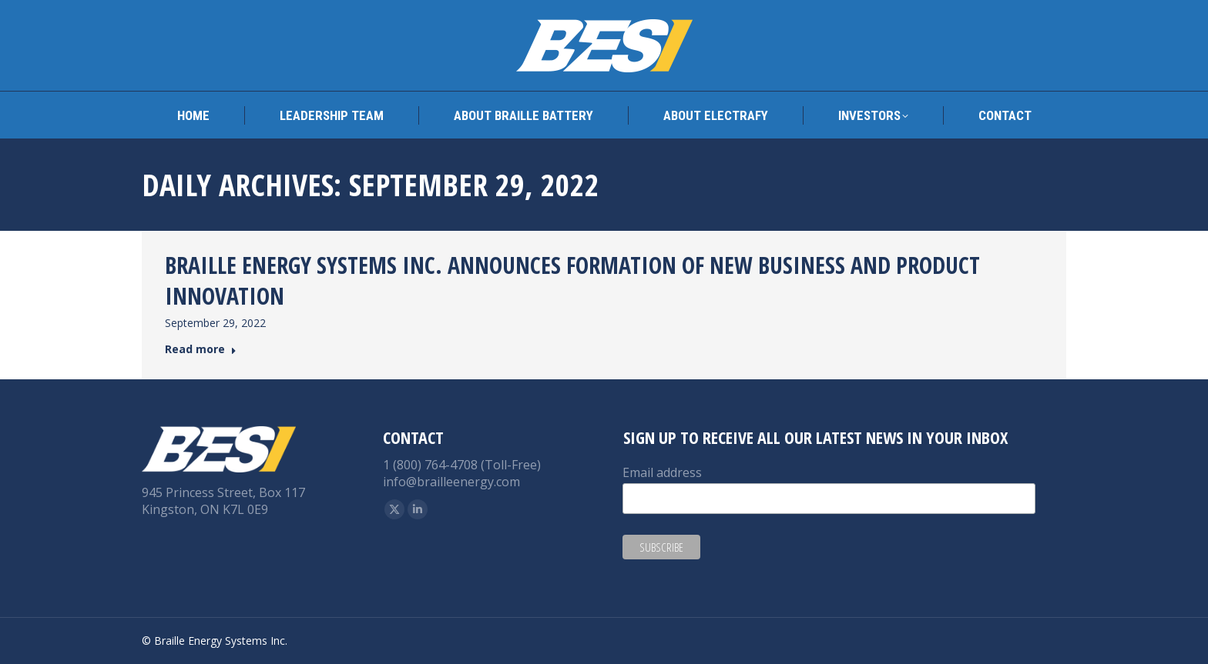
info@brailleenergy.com (451, 481)
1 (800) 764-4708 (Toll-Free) (462, 464)
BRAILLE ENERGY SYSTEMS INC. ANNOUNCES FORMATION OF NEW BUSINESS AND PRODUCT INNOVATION (572, 280)
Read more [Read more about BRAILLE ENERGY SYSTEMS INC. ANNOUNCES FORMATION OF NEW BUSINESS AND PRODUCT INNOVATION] (201, 349)
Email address (662, 472)
